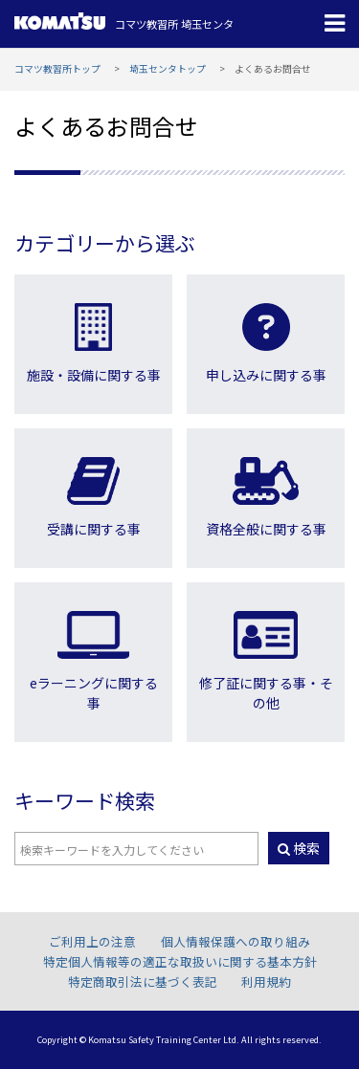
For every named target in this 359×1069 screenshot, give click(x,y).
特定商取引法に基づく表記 (142, 981)
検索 (299, 848)
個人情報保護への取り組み (235, 941)
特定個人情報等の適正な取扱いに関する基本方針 (180, 961)
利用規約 (266, 981)
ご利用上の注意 (92, 941)
